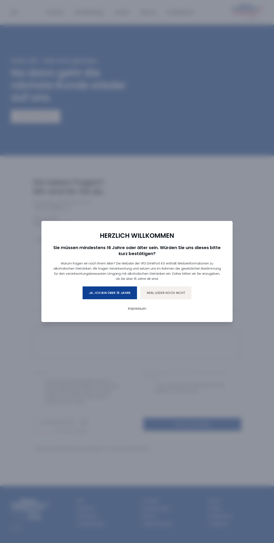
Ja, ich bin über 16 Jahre (110, 293)
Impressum (137, 308)
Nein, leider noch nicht (166, 293)
